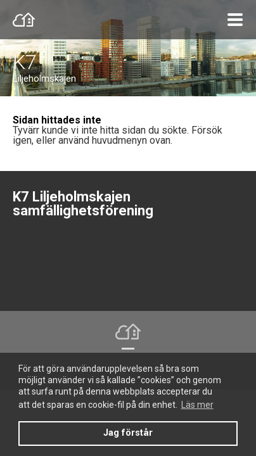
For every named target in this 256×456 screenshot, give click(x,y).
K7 (25, 62)
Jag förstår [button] (128, 433)
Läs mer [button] (197, 405)
